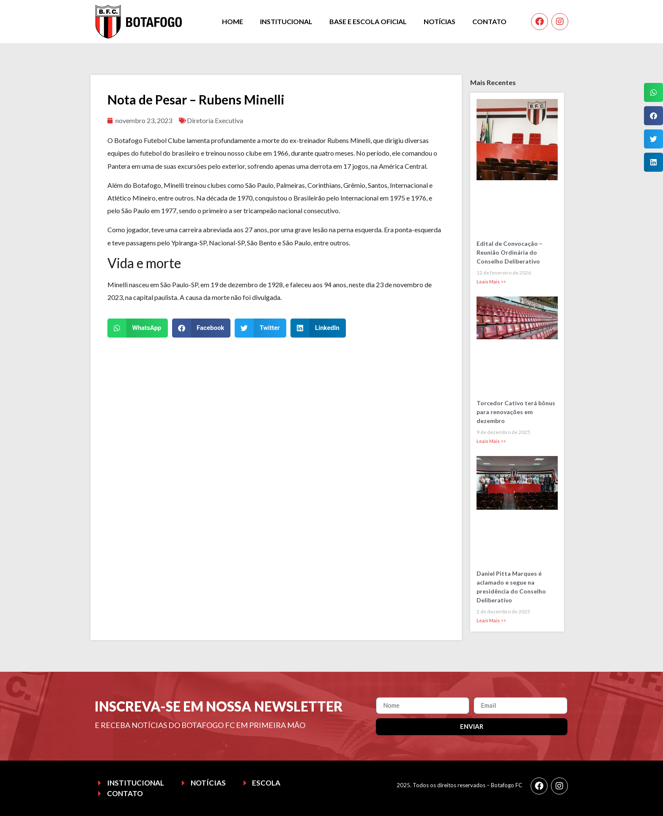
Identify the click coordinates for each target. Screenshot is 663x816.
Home (232, 21)
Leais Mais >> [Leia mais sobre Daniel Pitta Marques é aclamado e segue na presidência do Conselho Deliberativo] (491, 620)
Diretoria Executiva (215, 120)
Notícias (439, 21)
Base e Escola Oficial (368, 21)
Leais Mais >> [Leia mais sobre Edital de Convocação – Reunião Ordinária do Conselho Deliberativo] (491, 281)
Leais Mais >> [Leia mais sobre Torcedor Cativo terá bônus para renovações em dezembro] (491, 441)
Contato (489, 21)
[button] (137, 328)
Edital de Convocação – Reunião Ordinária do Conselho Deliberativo (509, 252)
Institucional (286, 21)
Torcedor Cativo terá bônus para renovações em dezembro (516, 411)
